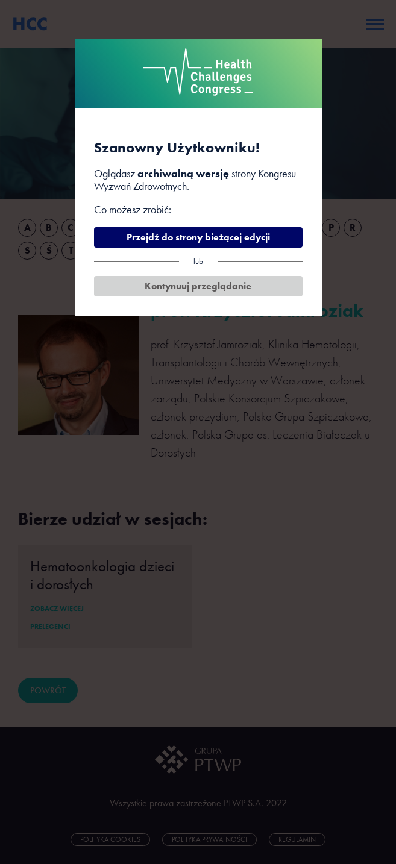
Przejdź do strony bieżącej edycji (198, 237)
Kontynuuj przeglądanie (198, 286)
